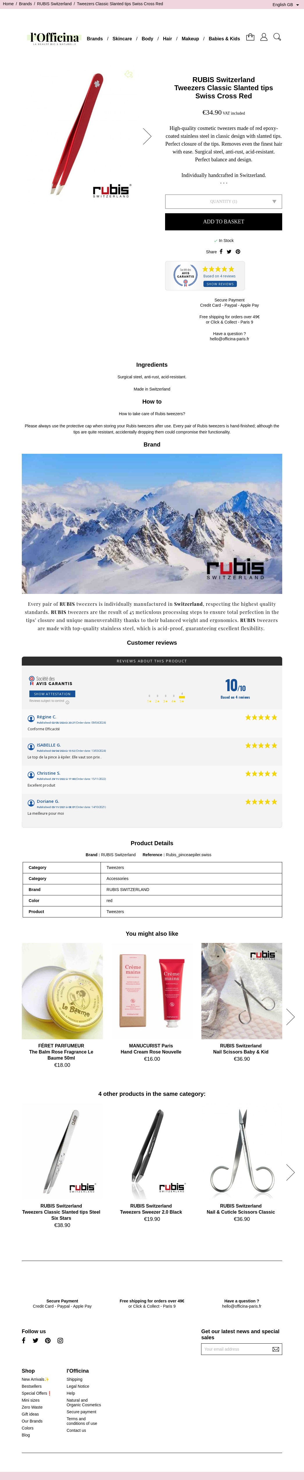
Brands (95, 38)
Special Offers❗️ (37, 1393)
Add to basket (223, 222)
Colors (27, 1428)
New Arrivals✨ (35, 1379)
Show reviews (220, 284)
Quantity (220, 201)
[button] (149, 136)
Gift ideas (30, 1414)
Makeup (190, 38)
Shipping (75, 1379)
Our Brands (32, 1421)
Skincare (122, 38)
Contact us (76, 1430)
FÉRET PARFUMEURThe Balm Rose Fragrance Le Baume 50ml (61, 1051)
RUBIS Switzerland (223, 80)
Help (71, 1393)
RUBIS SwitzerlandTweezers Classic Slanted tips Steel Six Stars (61, 1212)
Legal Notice (78, 1386)
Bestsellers (32, 1386)
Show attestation (52, 694)
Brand (91, 854)
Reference (153, 854)
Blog (26, 1435)
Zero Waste (32, 1407)
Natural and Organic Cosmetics (84, 1402)
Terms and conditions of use (82, 1421)
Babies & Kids (224, 38)
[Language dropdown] (287, 4)
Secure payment (81, 1411)
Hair (167, 38)
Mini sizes (31, 1400)
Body (147, 38)
